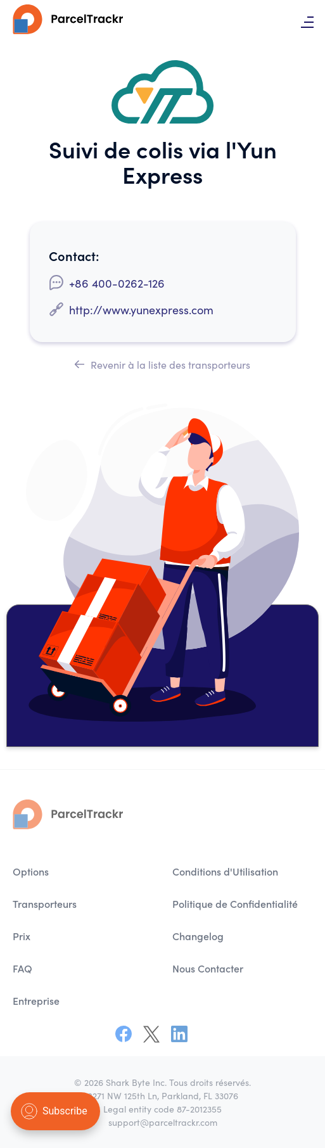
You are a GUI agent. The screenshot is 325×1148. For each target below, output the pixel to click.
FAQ (22, 970)
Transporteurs (45, 905)
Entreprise (36, 1002)
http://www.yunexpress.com (141, 309)
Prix (21, 938)
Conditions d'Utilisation (225, 873)
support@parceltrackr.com (162, 1122)
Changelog (198, 938)
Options (31, 873)
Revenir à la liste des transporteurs (162, 364)
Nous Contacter (207, 970)
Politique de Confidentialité (235, 905)
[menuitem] (83, 873)
